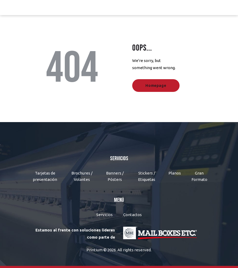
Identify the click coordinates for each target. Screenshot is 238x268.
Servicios (104, 214)
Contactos (132, 214)
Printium (94, 250)
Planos (174, 173)
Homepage (155, 85)
